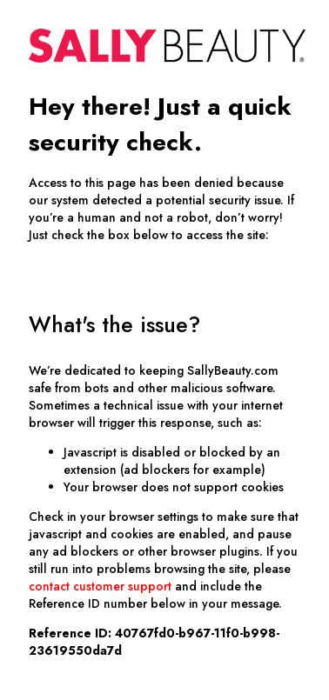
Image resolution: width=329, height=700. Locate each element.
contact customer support (100, 586)
